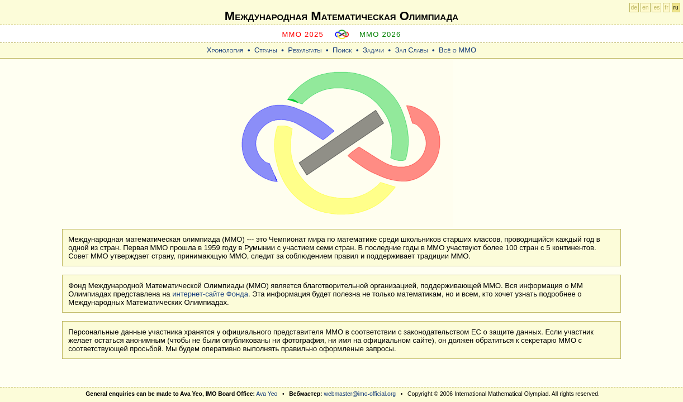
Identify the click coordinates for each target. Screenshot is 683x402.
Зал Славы (411, 50)
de (634, 7)
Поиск (342, 50)
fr (666, 7)
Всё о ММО (457, 50)
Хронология (225, 50)
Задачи (373, 50)
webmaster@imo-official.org (360, 394)
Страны (265, 50)
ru (676, 7)
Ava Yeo (266, 394)
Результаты (304, 50)
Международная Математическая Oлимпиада (341, 16)
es (656, 7)
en (645, 7)
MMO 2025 (303, 34)
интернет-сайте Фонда (210, 294)
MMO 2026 (380, 34)
